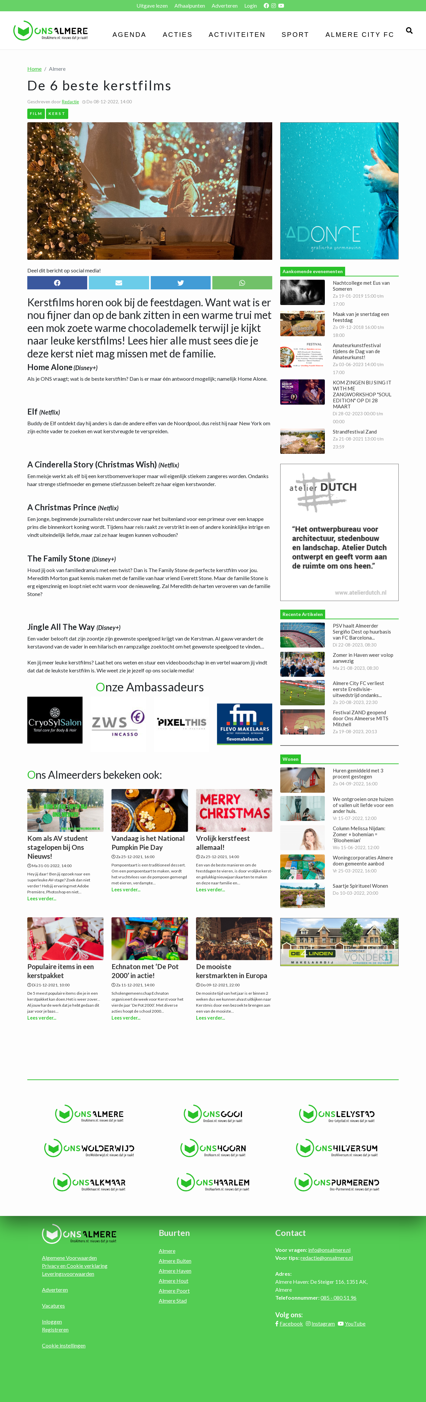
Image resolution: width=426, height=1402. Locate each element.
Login (250, 5)
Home (34, 68)
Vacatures (53, 1305)
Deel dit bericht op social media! (64, 270)
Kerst (57, 113)
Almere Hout (173, 1280)
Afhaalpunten (189, 5)
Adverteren (225, 5)
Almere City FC (359, 34)
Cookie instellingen (64, 1345)
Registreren (55, 1329)
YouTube (355, 1323)
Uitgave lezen (152, 5)
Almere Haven (175, 1270)
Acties (178, 34)
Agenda (129, 34)
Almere (167, 1251)
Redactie (70, 101)
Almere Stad (173, 1300)
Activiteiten (237, 34)
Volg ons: (289, 1315)
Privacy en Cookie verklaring (74, 1265)
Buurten (174, 1233)
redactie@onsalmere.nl (327, 1257)
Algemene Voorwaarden (69, 1257)
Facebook (291, 1323)
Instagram (323, 1323)
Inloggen (52, 1321)
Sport (296, 34)
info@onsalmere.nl (329, 1250)
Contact (290, 1233)
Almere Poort (174, 1290)
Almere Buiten (175, 1260)
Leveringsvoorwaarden (68, 1273)
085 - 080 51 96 (338, 1297)
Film (36, 113)
